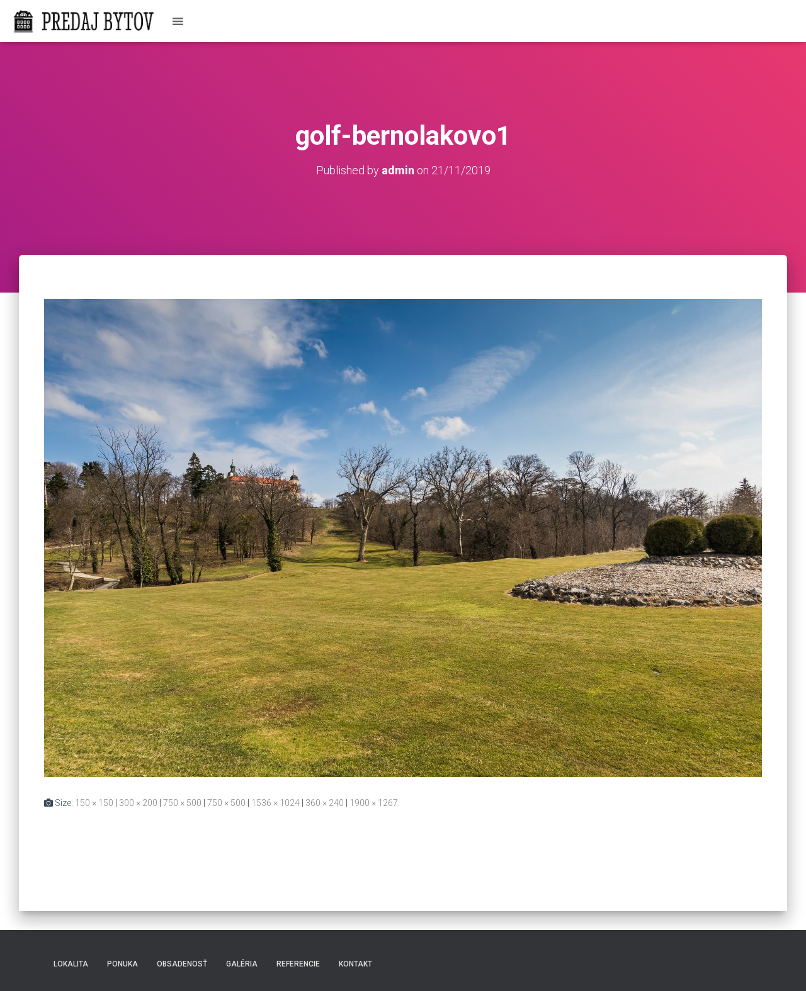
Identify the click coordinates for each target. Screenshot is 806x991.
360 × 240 (324, 803)
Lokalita (71, 964)
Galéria (242, 964)
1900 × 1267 (373, 803)
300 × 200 (138, 803)
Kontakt (355, 964)
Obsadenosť (182, 964)
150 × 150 (94, 803)
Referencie (298, 964)
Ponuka (122, 964)
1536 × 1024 (275, 803)
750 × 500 (182, 803)
